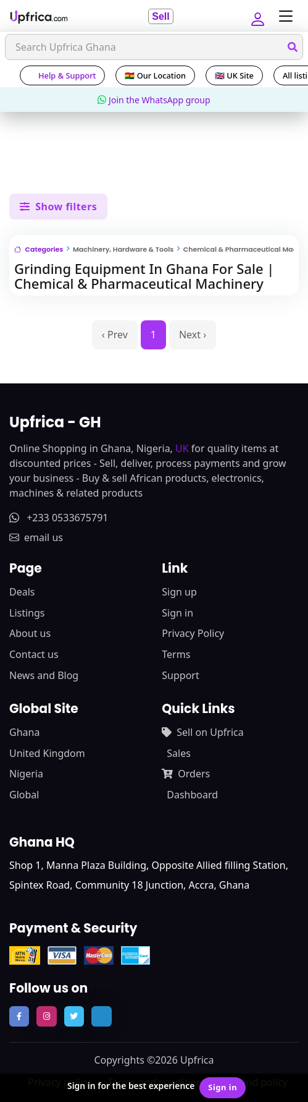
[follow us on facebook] (19, 1016)
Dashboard (192, 794)
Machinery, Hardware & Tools (123, 249)
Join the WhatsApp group (154, 100)
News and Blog (43, 675)
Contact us (34, 654)
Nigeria (26, 773)
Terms (176, 654)
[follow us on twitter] (74, 1016)
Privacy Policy (193, 633)
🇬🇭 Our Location (155, 75)
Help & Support (62, 75)
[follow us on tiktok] (101, 1016)
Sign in (177, 613)
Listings (26, 613)
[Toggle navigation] (283, 16)
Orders (186, 773)
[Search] (154, 47)
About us (30, 633)
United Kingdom (47, 753)
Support (180, 675)
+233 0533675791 (58, 517)
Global (24, 794)
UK (182, 448)
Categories (38, 249)
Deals (22, 592)
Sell (160, 16)
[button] (257, 16)
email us (36, 537)
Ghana (24, 732)
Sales (179, 753)
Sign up (179, 592)
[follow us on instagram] (46, 1016)
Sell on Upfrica (202, 732)
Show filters (58, 206)
